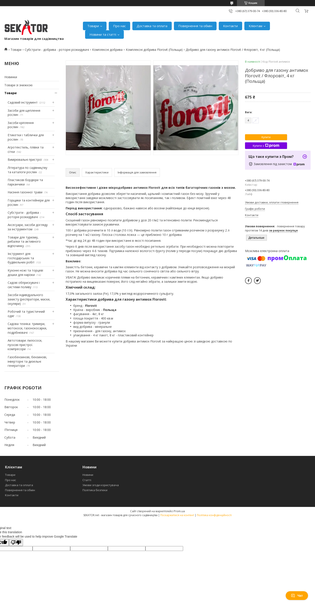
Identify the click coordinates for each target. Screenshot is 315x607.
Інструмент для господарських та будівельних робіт (21, 258)
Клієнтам (255, 26)
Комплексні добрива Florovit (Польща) (154, 50)
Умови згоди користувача (100, 485)
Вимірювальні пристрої (25, 159)
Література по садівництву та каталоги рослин (27, 170)
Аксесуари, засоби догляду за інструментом (28, 227)
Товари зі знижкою (18, 85)
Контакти (230, 26)
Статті (86, 480)
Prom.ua (179, 511)
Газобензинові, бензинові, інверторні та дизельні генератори (27, 361)
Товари (93, 26)
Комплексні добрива (107, 50)
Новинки (10, 77)
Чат (297, 596)
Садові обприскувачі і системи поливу (24, 285)
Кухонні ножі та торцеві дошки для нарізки (25, 272)
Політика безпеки (94, 490)
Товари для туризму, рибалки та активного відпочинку (24, 241)
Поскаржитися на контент (177, 515)
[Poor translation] (16, 542)
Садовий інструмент (23, 102)
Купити (266, 137)
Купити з (266, 146)
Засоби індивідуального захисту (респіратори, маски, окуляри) (29, 299)
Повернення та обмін (195, 26)
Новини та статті (102, 34)
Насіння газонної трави (25, 192)
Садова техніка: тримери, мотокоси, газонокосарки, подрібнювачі (27, 328)
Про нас (119, 26)
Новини (87, 475)
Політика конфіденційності (214, 515)
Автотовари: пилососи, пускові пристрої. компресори (25, 344)
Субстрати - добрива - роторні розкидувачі (57, 50)
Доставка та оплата (152, 26)
